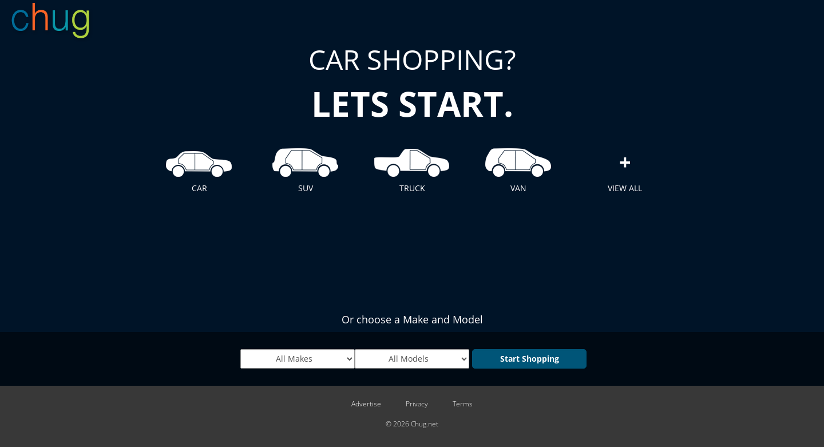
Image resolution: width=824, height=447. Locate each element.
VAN (518, 168)
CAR (199, 168)
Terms (463, 404)
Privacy (417, 404)
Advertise (366, 404)
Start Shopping (529, 358)
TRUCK (412, 168)
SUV (306, 168)
